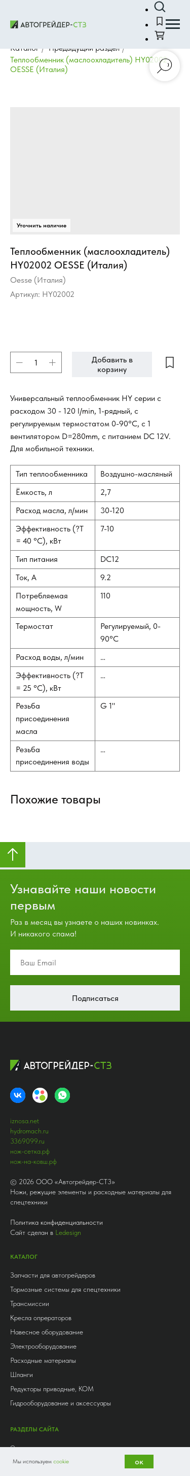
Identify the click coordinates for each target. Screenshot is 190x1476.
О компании (25, 1131)
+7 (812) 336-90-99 (36, 1282)
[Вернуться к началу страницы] (12, 538)
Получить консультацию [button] (64, 1416)
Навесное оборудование (46, 1016)
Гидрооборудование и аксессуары (60, 1087)
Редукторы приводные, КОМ (52, 1072)
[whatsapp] (62, 779)
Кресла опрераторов (40, 1001)
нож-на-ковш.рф (33, 845)
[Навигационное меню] (173, 24)
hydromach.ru (29, 815)
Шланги (21, 1058)
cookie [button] (61, 1461)
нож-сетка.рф (30, 835)
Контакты (22, 1216)
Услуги (18, 1174)
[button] (160, 7)
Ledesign (68, 916)
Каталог (20, 1145)
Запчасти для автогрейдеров (52, 959)
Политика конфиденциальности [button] (56, 906)
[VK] (17, 779)
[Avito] (40, 779)
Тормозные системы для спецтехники (65, 973)
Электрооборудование (43, 1030)
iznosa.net (24, 804)
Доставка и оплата (33, 1188)
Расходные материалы (43, 1044)
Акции (17, 1230)
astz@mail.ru (25, 1395)
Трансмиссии (29, 987)
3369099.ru (27, 825)
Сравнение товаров (34, 1159)
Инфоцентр (24, 1202)
